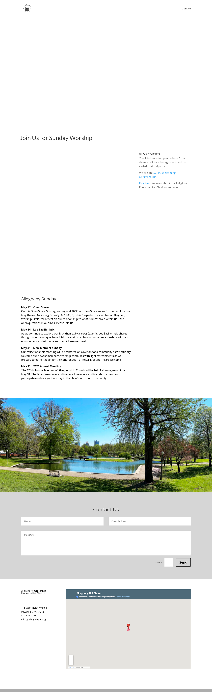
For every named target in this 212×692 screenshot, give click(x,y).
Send (183, 562)
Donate (186, 8)
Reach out (145, 183)
